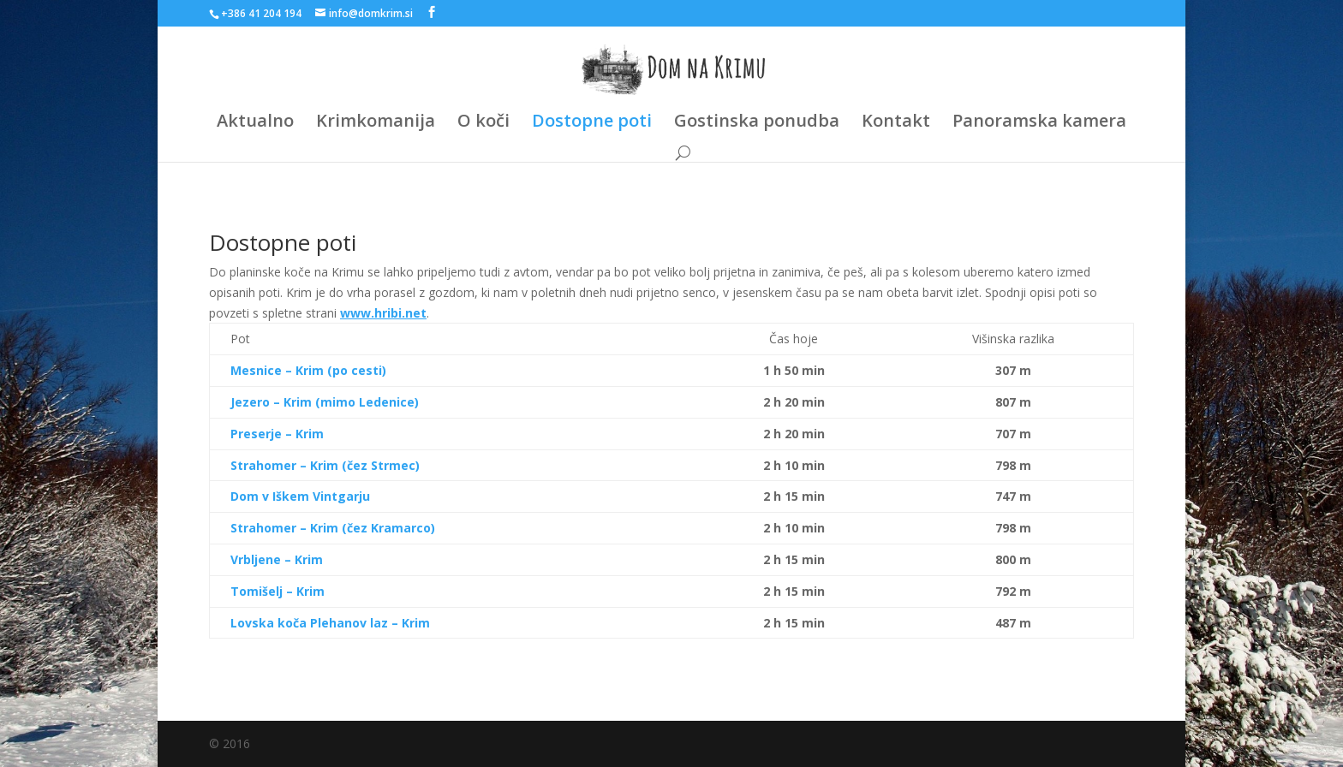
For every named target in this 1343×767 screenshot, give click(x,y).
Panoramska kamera (1039, 123)
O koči (483, 123)
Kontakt (896, 123)
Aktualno (255, 123)
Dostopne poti (592, 123)
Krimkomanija (375, 123)
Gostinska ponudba (756, 123)
